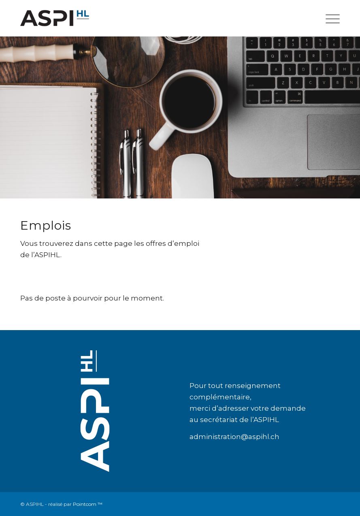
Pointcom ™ (87, 504)
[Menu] (328, 18)
